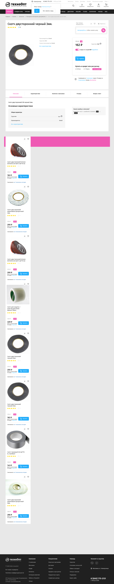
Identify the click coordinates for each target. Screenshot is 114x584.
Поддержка (73, 575)
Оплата (89, 1)
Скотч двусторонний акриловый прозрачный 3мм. (15, 211)
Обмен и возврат (75, 568)
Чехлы (100, 11)
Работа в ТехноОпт (34, 578)
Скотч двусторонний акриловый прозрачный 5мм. (15, 501)
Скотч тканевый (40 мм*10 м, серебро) (15, 453)
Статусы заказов (74, 571)
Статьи (77, 1)
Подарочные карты (54, 575)
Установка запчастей (76, 565)
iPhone (27, 11)
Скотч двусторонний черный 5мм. (14, 357)
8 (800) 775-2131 (98, 578)
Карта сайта (73, 578)
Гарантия (72, 562)
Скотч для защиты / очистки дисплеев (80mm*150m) (13, 308)
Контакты (31, 571)
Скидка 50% (19, 11)
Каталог (9, 11)
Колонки (92, 11)
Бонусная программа (55, 562)
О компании (32, 562)
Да (37, 11)
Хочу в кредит (96, 69)
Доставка (82, 1)
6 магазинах (81, 80)
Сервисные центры (54, 578)
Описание (16, 93)
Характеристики (35, 93)
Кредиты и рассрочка (55, 571)
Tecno (85, 11)
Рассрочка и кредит (97, 1)
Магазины (70, 1)
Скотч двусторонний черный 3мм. (14, 405)
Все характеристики (45, 46)
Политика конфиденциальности (15, 573)
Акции (30, 568)
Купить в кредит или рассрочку (87, 66)
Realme (78, 11)
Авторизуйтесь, (81, 30)
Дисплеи (71, 11)
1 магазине (89, 78)
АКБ (106, 11)
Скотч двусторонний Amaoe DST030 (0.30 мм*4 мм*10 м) (16, 260)
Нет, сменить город (48, 11)
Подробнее (95, 49)
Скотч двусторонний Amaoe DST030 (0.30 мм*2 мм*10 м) (16, 162)
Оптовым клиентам (34, 575)
